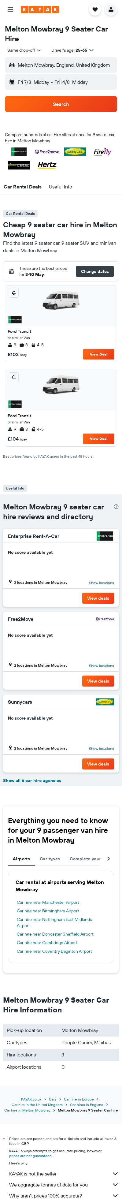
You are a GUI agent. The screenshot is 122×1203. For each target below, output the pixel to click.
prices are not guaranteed (30, 1155)
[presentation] (116, 506)
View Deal (98, 354)
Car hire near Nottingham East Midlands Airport (54, 922)
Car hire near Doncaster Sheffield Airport (55, 934)
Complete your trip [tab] (89, 859)
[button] (10, 9)
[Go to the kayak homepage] (40, 9)
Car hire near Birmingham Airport (48, 911)
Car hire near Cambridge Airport (47, 942)
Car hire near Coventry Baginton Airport (54, 951)
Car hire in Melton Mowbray (27, 1110)
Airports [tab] (21, 859)
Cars (53, 1099)
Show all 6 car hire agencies (32, 780)
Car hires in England (86, 1104)
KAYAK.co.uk (31, 1099)
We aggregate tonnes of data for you (64, 1184)
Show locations (101, 582)
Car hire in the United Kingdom (37, 1104)
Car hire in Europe (79, 1099)
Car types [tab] (50, 859)
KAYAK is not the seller (64, 1173)
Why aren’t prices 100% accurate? (64, 1195)
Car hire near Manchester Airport (48, 902)
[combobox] (24, 50)
